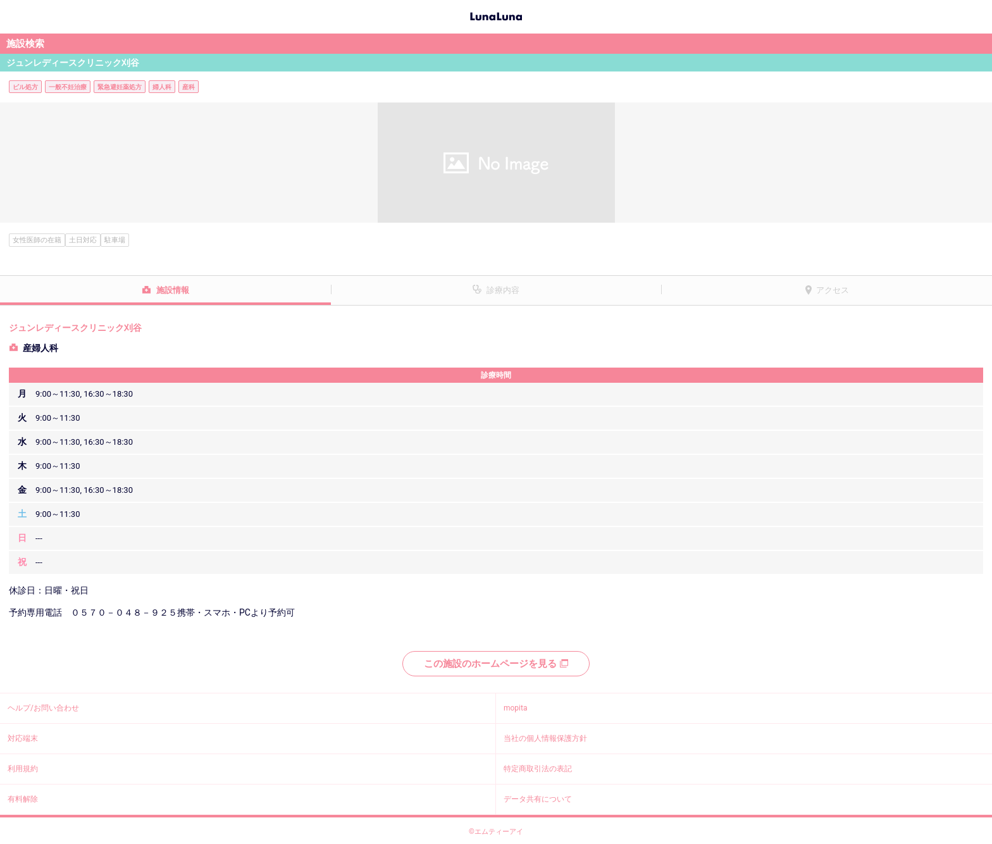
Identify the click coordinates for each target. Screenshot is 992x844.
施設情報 (172, 290)
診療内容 (503, 290)
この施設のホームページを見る (496, 663)
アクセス (832, 290)
